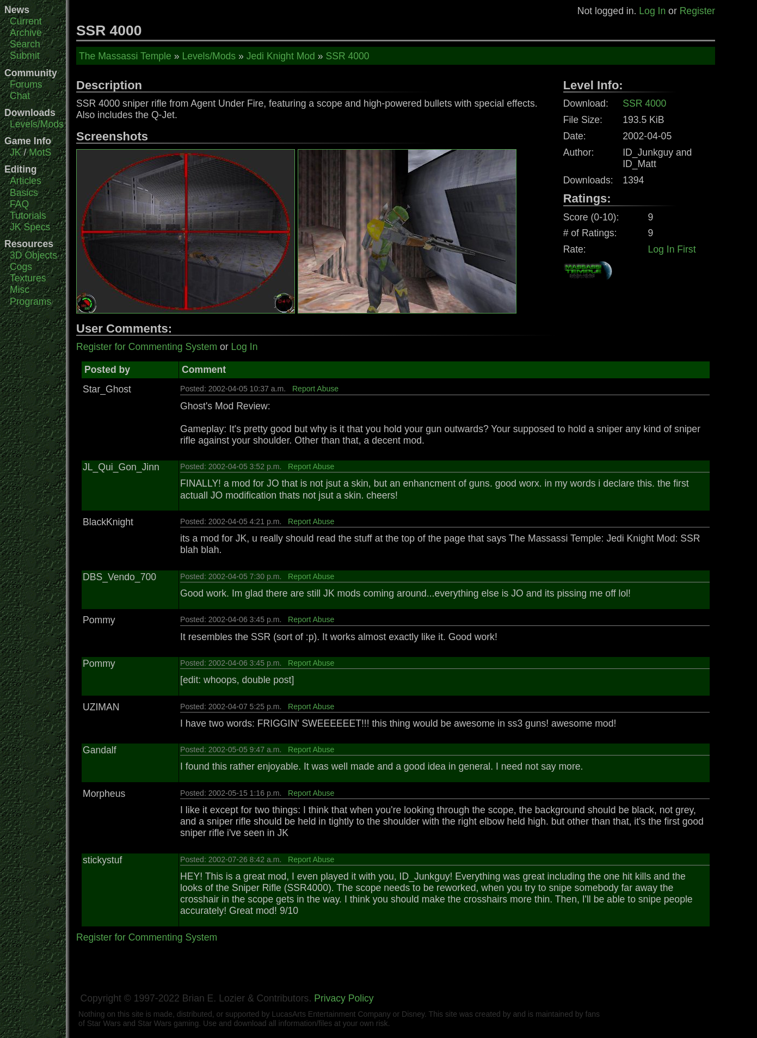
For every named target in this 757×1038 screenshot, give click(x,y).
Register (698, 10)
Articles (25, 180)
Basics (24, 192)
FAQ (19, 204)
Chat (20, 95)
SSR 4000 (347, 56)
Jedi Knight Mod (281, 56)
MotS (40, 152)
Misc (19, 289)
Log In (652, 10)
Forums (26, 84)
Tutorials (28, 215)
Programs (30, 301)
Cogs (21, 266)
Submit (25, 55)
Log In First (672, 249)
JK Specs (30, 227)
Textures (28, 278)
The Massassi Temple (125, 56)
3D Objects (33, 255)
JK (15, 152)
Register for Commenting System (146, 346)
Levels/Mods (37, 124)
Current (26, 21)
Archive (26, 32)
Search (25, 44)
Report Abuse (315, 388)
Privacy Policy (344, 998)
